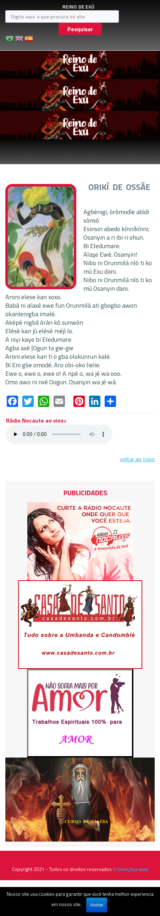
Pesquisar (80, 29)
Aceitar (96, 905)
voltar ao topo (137, 459)
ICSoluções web (130, 869)
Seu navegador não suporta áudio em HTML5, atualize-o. (59, 434)
